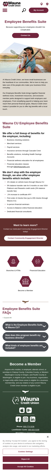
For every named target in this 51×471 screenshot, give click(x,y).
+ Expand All (7, 318)
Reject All (25, 460)
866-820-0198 (33, 430)
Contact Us (25, 35)
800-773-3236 (28, 427)
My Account (39, 10)
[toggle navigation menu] (6, 10)
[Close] (48, 438)
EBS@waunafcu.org (22, 167)
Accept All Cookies (25, 468)
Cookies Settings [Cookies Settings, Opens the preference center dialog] (25, 453)
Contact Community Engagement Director (25, 238)
